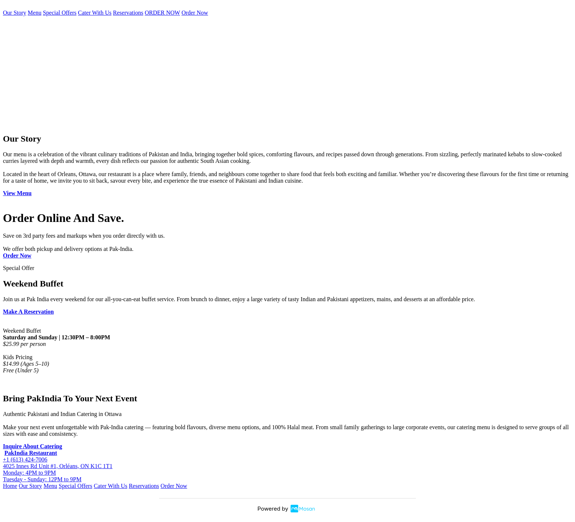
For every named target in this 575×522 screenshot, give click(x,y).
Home (10, 486)
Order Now (195, 13)
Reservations (128, 13)
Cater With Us (95, 13)
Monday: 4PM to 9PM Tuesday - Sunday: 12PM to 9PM (42, 476)
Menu (34, 13)
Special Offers (60, 13)
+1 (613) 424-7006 (25, 459)
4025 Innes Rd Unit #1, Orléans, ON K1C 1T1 (58, 466)
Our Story (14, 13)
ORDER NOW (162, 13)
